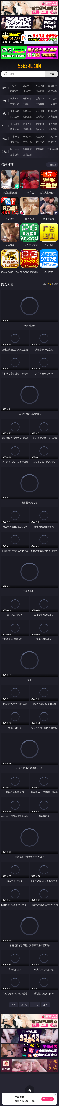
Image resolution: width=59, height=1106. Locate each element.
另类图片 (52, 129)
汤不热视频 (52, 149)
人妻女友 (40, 136)
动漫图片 (52, 123)
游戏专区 (52, 85)
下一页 (35, 1004)
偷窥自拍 (14, 123)
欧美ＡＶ (40, 98)
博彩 (4, 88)
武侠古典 (52, 136)
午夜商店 (27, 149)
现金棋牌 (40, 91)
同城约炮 (14, 149)
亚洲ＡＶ (14, 98)
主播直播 (40, 103)
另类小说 (27, 141)
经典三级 (27, 116)
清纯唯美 (27, 129)
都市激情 (14, 136)
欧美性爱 (52, 111)
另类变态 (52, 116)
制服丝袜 (14, 116)
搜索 (52, 74)
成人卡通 (40, 111)
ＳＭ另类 (52, 103)
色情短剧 (27, 154)
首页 (13, 1004)
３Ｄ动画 (52, 98)
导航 (4, 151)
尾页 (45, 1004)
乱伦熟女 (40, 116)
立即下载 (47, 1098)
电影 (4, 113)
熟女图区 (40, 129)
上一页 (24, 1004)
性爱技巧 (52, 141)
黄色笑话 (40, 141)
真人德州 (27, 85)
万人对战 (40, 85)
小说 (4, 138)
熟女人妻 (14, 103)
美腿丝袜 (14, 129)
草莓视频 (40, 149)
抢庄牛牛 (52, 91)
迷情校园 (14, 141)
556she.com (29, 66)
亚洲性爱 (14, 111)
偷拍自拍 (27, 111)
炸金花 (27, 91)
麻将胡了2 (15, 91)
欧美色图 (40, 123)
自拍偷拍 (27, 98)
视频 (4, 100)
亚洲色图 (27, 123)
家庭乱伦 (27, 136)
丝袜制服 (27, 103)
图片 (4, 126)
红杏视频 (14, 154)
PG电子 (14, 85)
